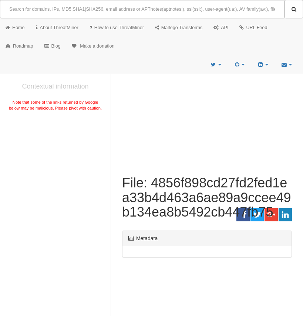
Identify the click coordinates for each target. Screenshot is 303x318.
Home (15, 27)
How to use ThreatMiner (117, 27)
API (220, 27)
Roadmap (19, 46)
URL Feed (253, 27)
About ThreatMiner (57, 27)
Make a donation (93, 46)
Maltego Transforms (178, 27)
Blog (52, 46)
